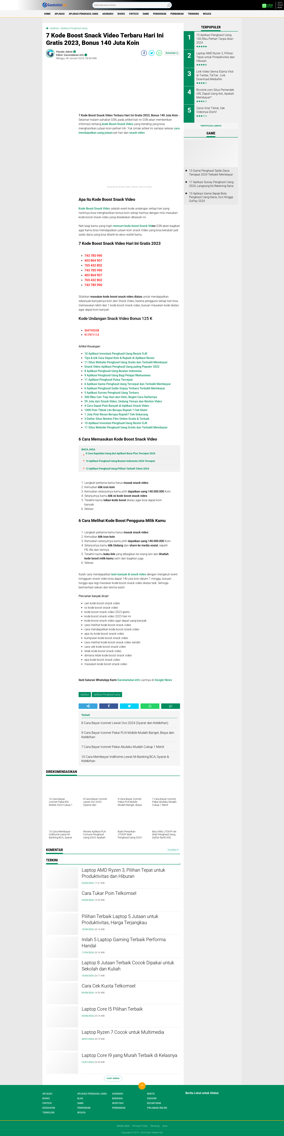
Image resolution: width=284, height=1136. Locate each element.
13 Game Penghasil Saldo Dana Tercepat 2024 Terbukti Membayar (211, 172)
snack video (137, 132)
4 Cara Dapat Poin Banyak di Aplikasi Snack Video (116, 405)
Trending (193, 13)
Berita (151, 1093)
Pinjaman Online (157, 1107)
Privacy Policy (140, 1125)
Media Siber (123, 1125)
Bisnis (121, 13)
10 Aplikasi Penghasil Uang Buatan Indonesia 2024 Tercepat (120, 461)
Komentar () (172, 53)
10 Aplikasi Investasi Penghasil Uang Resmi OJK (115, 353)
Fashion (151, 1098)
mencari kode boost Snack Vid (132, 226)
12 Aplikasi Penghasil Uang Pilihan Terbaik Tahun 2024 (117, 468)
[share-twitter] (151, 53)
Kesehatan (48, 1107)
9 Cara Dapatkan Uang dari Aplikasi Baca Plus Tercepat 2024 (120, 453)
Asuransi (107, 13)
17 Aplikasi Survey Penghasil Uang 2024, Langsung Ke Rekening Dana (211, 184)
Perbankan (177, 13)
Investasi (118, 1103)
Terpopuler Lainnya (210, 126)
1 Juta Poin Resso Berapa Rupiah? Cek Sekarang (116, 414)
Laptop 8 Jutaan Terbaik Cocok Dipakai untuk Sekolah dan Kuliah (128, 966)
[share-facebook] (144, 53)
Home (47, 13)
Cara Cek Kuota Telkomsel (108, 986)
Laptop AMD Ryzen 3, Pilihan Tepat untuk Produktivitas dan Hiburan (123, 873)
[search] (132, 5)
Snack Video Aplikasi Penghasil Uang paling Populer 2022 (121, 366)
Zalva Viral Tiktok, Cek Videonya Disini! (210, 110)
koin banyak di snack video (128, 574)
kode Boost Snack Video (117, 124)
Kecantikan (154, 1103)
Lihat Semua (113, 1078)
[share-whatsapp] (159, 53)
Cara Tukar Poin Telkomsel (109, 893)
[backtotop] (142, 1086)
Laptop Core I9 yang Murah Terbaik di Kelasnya (129, 1055)
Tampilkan (173, 850)
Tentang (154, 1125)
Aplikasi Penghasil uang (83, 13)
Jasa (164, 1125)
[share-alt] (88, 706)
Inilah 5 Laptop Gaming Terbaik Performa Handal (124, 942)
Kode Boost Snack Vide (94, 208)
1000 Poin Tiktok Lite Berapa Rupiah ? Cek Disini (115, 410)
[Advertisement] (129, 88)
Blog (80, 1098)
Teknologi (48, 1112)
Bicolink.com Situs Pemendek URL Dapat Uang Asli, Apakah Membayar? (215, 93)
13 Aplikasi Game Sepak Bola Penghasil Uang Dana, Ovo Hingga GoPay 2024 (211, 197)
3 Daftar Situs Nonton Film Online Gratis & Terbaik (116, 418)
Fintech (134, 13)
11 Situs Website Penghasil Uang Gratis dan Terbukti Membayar (126, 362)
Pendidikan (159, 13)
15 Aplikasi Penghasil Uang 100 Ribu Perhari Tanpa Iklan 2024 (214, 38)
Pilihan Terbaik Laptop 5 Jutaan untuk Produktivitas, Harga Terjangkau (120, 919)
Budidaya (117, 1098)
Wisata (207, 13)
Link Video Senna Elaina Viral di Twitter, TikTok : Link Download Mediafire (214, 75)
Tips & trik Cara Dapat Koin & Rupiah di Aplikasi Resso (119, 358)
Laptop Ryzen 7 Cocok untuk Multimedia (123, 1032)
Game (146, 13)
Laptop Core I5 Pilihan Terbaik (112, 1009)
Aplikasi (60, 13)
